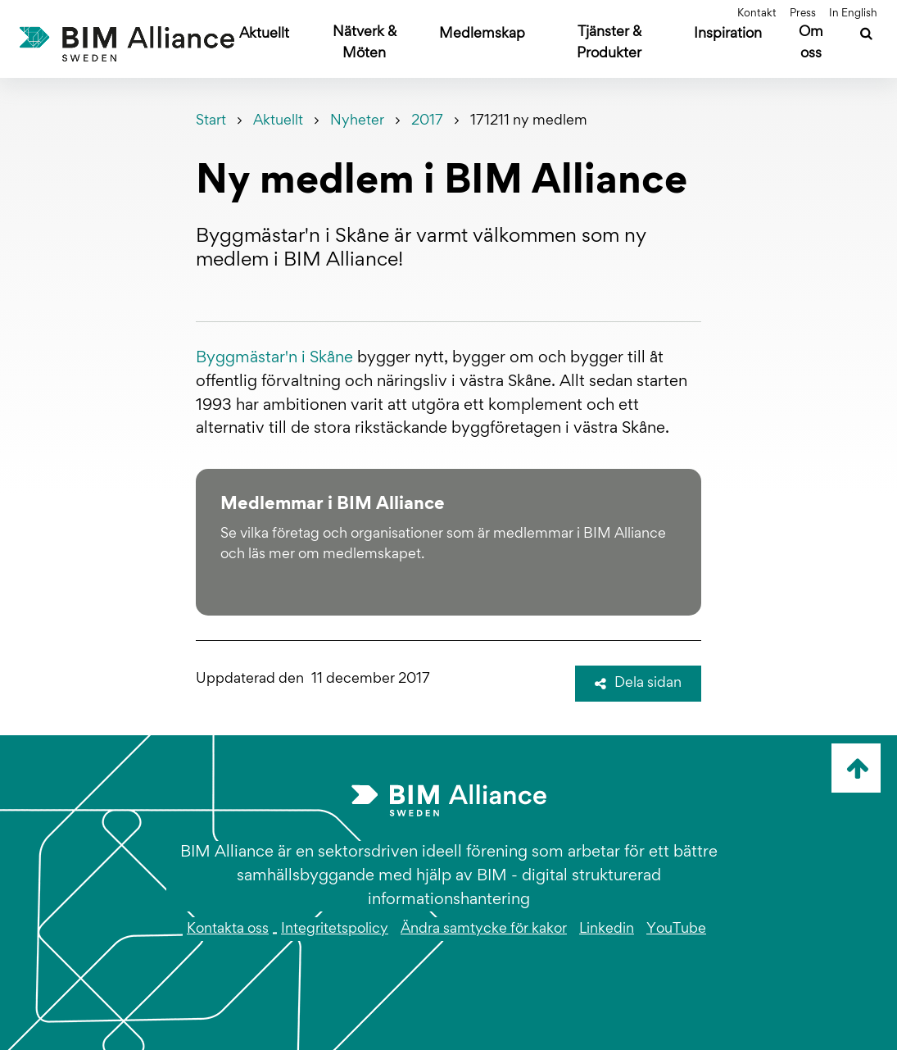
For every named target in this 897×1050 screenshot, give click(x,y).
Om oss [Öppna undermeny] (811, 43)
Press (803, 14)
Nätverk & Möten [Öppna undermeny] (364, 43)
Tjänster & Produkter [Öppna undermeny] (609, 43)
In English (853, 14)
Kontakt (757, 14)
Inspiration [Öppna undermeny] (728, 34)
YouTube (676, 929)
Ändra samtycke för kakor (484, 929)
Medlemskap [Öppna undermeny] (482, 34)
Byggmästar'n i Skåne (274, 358)
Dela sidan (638, 683)
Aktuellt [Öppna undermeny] (264, 34)
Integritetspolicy (334, 929)
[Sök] (866, 36)
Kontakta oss (228, 929)
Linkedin (606, 929)
